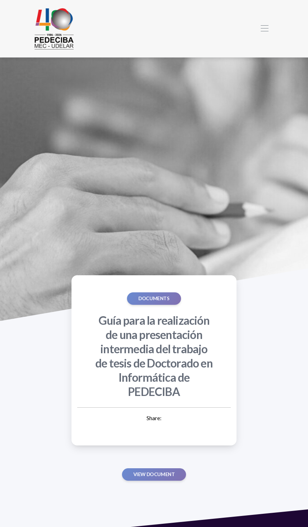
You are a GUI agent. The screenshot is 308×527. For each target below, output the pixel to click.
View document (154, 474)
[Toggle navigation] (264, 28)
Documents (153, 298)
